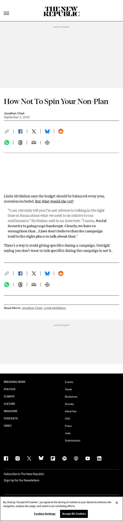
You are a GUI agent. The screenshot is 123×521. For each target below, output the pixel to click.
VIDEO (7, 425)
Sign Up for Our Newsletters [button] (21, 480)
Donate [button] (69, 404)
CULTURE (9, 403)
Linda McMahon (55, 308)
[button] (9, 131)
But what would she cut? (54, 201)
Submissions (72, 440)
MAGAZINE (11, 411)
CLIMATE (9, 396)
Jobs (68, 433)
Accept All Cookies (74, 513)
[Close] (117, 502)
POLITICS (10, 389)
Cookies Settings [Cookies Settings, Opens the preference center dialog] (44, 513)
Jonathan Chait (14, 113)
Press (68, 426)
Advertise (70, 411)
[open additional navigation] (6, 8)
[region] (61, 509)
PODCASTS (11, 418)
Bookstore (71, 396)
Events (69, 382)
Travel (68, 389)
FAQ (67, 418)
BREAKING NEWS (14, 382)
